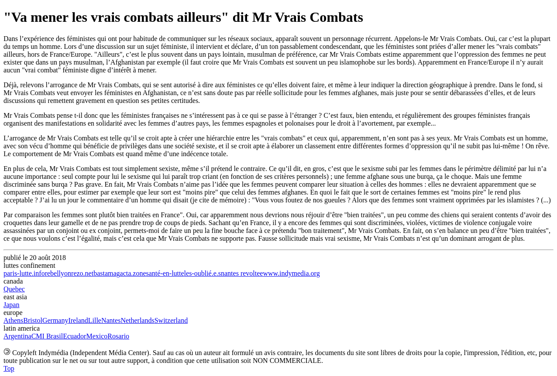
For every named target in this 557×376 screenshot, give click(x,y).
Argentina (17, 336)
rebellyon (58, 273)
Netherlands (137, 320)
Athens (13, 320)
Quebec (14, 289)
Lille (94, 320)
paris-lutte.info (24, 273)
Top (8, 368)
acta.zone (133, 273)
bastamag (106, 273)
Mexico (96, 336)
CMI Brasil (47, 336)
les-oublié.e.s (202, 273)
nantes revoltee (242, 273)
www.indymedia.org (291, 273)
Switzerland (171, 320)
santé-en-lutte (165, 273)
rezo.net (82, 273)
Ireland (78, 320)
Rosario (118, 336)
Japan (11, 304)
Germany (55, 320)
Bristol (32, 320)
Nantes (110, 320)
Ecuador (74, 336)
